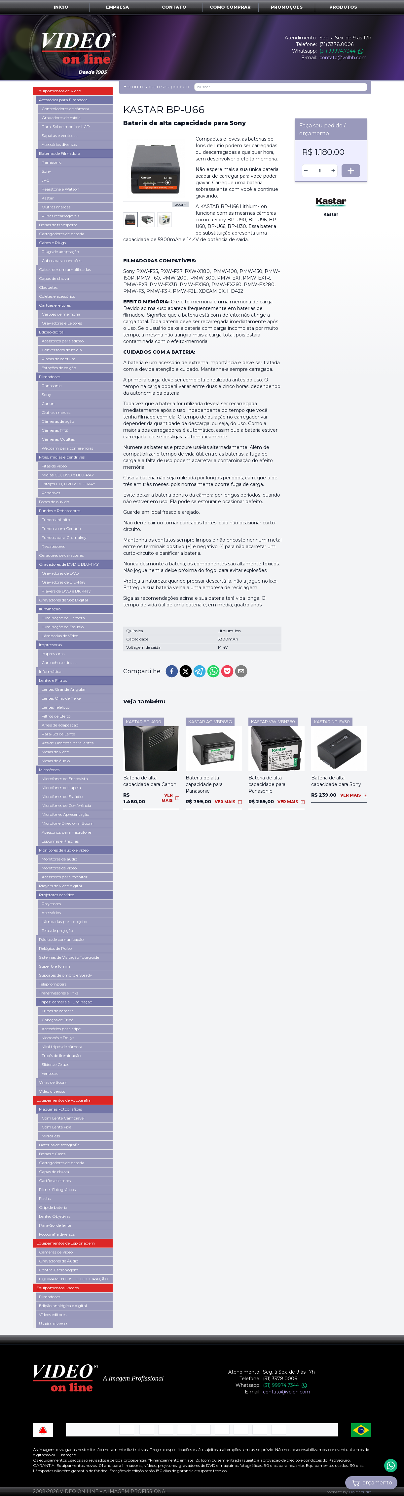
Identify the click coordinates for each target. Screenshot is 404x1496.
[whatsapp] (213, 658)
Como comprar (230, 7)
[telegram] (199, 658)
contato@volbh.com (343, 58)
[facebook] (171, 658)
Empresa (117, 7)
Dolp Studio (360, 1491)
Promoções (287, 7)
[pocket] (227, 658)
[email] (241, 658)
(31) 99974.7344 (341, 51)
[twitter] (185, 658)
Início (61, 7)
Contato (174, 7)
